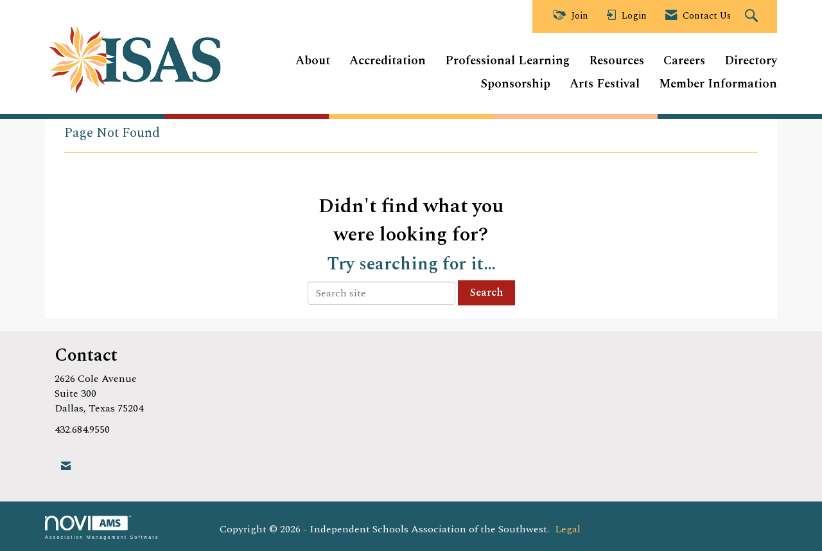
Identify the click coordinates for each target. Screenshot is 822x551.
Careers (684, 61)
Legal (568, 529)
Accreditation (387, 61)
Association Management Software (102, 527)
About (312, 61)
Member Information (718, 84)
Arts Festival (605, 84)
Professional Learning (507, 61)
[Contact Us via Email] (66, 466)
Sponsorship (515, 84)
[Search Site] (753, 16)
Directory (750, 61)
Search (486, 292)
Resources (616, 61)
